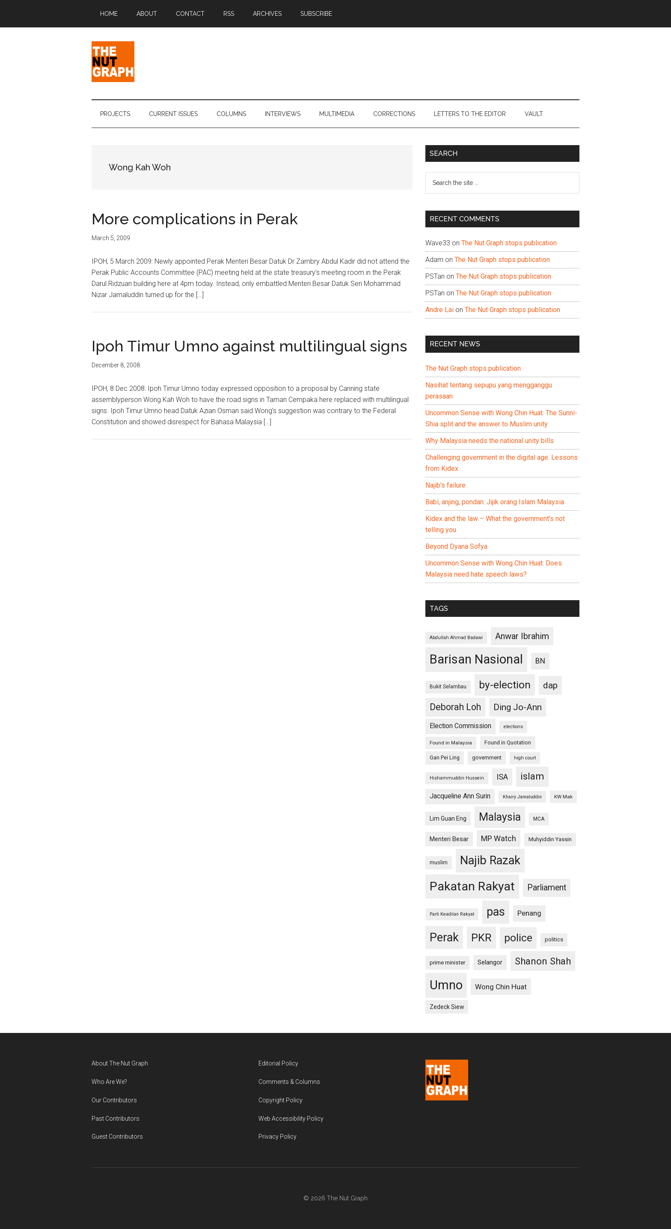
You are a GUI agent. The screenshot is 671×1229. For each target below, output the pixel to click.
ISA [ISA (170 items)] (502, 776)
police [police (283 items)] (518, 937)
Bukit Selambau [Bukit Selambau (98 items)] (448, 687)
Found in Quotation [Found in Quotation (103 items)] (507, 742)
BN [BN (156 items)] (540, 661)
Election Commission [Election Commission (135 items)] (460, 726)
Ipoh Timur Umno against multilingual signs (249, 346)
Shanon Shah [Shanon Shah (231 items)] (543, 961)
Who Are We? (109, 1081)
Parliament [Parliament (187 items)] (546, 888)
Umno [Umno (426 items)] (446, 985)
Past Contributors (116, 1118)
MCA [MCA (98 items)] (538, 819)
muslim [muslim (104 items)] (439, 862)
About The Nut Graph (120, 1063)
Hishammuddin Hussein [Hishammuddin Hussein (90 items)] (457, 778)
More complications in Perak (195, 219)
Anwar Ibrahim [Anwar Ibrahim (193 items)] (522, 636)
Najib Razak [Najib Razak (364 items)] (490, 860)
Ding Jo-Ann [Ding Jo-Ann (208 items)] (517, 707)
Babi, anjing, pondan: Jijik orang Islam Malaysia (494, 502)
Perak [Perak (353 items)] (444, 937)
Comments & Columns (289, 1081)
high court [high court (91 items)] (525, 758)
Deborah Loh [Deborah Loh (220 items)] (455, 707)
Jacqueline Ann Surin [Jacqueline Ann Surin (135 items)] (460, 796)
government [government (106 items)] (487, 757)
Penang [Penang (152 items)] (529, 913)
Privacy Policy (277, 1136)
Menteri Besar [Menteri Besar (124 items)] (449, 839)
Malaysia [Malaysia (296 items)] (500, 817)
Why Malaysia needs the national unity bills (489, 441)
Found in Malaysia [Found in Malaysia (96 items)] (451, 743)
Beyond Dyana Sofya (456, 546)
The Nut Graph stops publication (509, 243)
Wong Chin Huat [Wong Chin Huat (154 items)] (501, 986)
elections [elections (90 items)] (513, 726)
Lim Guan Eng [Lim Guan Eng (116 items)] (448, 818)
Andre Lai (439, 310)
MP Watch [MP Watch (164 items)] (498, 838)
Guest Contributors (117, 1136)
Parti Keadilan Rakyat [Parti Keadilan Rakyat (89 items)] (452, 914)
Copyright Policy (280, 1100)
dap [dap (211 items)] (550, 685)
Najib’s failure (445, 485)
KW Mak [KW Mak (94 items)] (563, 797)
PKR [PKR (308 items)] (481, 937)
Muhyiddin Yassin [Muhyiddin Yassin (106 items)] (550, 839)
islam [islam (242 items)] (532, 776)
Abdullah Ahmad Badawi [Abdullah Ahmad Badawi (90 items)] (456, 637)
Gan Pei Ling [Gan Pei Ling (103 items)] (445, 757)
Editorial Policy (278, 1063)
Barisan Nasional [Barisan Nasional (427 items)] (476, 659)
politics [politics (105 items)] (554, 939)
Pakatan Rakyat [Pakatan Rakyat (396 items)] (472, 886)
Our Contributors (114, 1100)
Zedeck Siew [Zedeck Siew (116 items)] (447, 1006)
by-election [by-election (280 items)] (505, 684)
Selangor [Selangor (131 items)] (490, 962)
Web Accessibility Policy (291, 1118)
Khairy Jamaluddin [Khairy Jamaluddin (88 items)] (522, 797)
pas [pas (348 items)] (496, 912)
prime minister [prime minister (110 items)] (447, 962)
